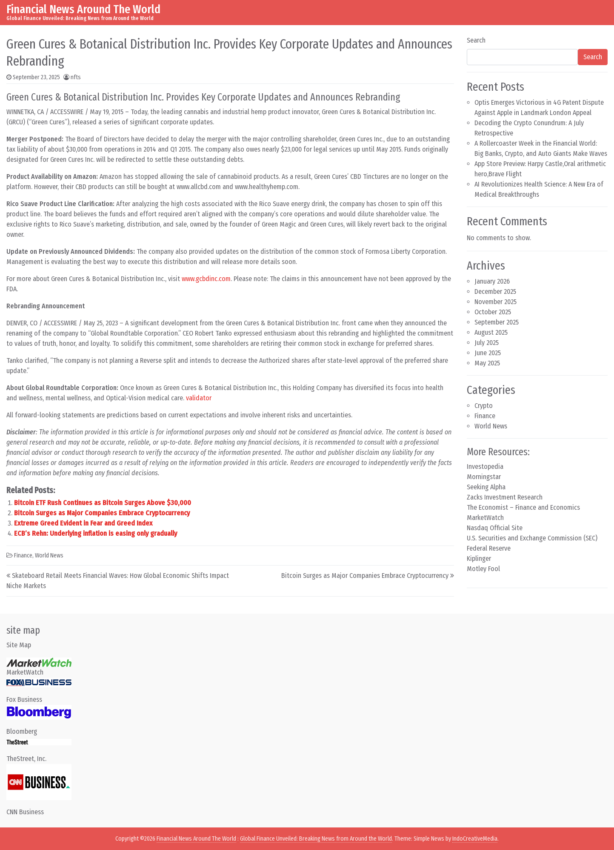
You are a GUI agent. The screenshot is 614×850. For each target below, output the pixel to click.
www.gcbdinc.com (206, 279)
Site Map (18, 645)
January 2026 (492, 281)
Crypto (483, 406)
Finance (23, 555)
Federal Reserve (489, 548)
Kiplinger (479, 558)
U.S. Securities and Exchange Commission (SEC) (532, 538)
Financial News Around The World (83, 9)
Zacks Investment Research (505, 497)
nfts (76, 77)
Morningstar (484, 477)
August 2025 (491, 332)
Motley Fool (483, 569)
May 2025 (487, 363)
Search (476, 40)
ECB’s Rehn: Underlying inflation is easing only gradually (95, 533)
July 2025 (486, 343)
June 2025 (487, 353)
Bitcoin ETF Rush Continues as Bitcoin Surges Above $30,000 (102, 503)
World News (49, 555)
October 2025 (492, 312)
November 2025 (495, 302)
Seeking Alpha (486, 487)
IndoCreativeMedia (474, 838)
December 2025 (495, 291)
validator (198, 398)
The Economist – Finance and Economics (523, 507)
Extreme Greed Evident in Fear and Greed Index (83, 523)
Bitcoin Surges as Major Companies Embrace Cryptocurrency (102, 513)
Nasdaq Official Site (495, 528)
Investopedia (485, 466)
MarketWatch (485, 518)
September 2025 (496, 322)
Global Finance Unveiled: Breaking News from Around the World (316, 838)
